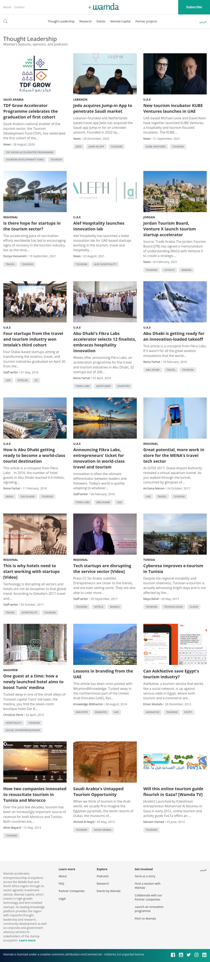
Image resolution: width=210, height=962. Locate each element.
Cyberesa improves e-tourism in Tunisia (173, 568)
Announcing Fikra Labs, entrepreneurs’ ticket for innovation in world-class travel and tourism (98, 458)
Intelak (22, 380)
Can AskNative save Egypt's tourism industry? (171, 674)
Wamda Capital (120, 21)
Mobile (115, 607)
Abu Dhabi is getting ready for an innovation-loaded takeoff (173, 336)
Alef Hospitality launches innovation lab (98, 226)
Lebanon (80, 99)
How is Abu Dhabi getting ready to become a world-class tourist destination (34, 455)
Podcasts (103, 876)
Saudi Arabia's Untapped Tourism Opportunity (98, 791)
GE (36, 380)
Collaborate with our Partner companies (148, 897)
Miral (10, 496)
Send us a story (145, 876)
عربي (203, 21)
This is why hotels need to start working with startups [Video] (31, 571)
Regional (10, 217)
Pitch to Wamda (145, 918)
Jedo (79, 146)
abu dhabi (153, 370)
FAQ (61, 883)
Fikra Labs (83, 386)
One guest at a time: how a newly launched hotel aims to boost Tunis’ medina (33, 681)
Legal (62, 898)
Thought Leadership (61, 21)
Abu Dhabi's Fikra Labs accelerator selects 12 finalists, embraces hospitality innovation (104, 342)
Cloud (194, 607)
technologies (173, 607)
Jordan (149, 217)
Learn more (27, 940)
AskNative (152, 712)
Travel (10, 264)
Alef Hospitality (105, 264)
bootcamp (103, 386)
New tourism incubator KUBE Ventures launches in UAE (173, 108)
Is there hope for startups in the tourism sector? (32, 226)
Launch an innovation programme (149, 909)
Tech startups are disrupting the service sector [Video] (102, 568)
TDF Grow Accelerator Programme (30, 152)
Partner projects (146, 21)
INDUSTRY (82, 712)
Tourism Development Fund (25, 159)
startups (123, 386)
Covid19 (169, 270)
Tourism (56, 159)
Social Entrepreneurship (23, 730)
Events (101, 21)
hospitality (30, 612)
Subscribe (194, 7)
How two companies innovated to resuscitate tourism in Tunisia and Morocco (34, 794)
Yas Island (27, 496)
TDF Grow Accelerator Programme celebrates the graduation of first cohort (30, 111)
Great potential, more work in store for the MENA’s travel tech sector (173, 455)
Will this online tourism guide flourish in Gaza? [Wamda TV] (173, 791)
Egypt (188, 712)
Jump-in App (96, 146)
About (7, 7)
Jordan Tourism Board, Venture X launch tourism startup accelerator (169, 228)
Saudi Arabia (13, 99)
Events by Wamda (109, 891)
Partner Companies (71, 891)
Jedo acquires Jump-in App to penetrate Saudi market (102, 108)
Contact (19, 7)
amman (186, 270)
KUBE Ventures (156, 146)
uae (8, 380)
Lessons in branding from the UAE (103, 674)
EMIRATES (101, 712)
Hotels (98, 607)
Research (85, 21)
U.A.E (147, 99)
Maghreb (10, 670)
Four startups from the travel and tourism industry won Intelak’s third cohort (33, 339)
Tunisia (149, 560)
